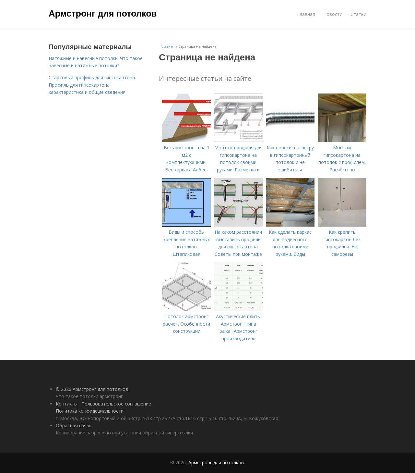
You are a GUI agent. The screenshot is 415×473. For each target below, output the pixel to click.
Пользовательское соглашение (116, 404)
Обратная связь (73, 425)
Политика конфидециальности (90, 411)
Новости (332, 14)
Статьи (358, 14)
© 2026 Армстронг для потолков (92, 389)
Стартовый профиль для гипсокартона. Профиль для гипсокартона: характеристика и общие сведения (92, 84)
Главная (306, 14)
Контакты (66, 404)
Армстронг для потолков (103, 14)
